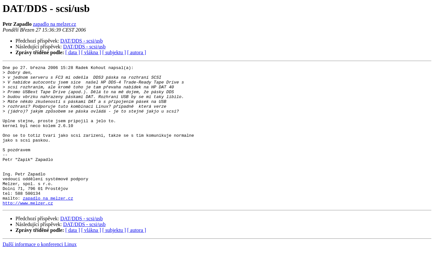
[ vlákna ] (91, 52)
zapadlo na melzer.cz (54, 24)
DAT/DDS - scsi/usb (81, 41)
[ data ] (72, 52)
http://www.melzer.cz (28, 231)
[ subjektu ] (114, 52)
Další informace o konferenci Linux (40, 272)
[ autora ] (136, 52)
